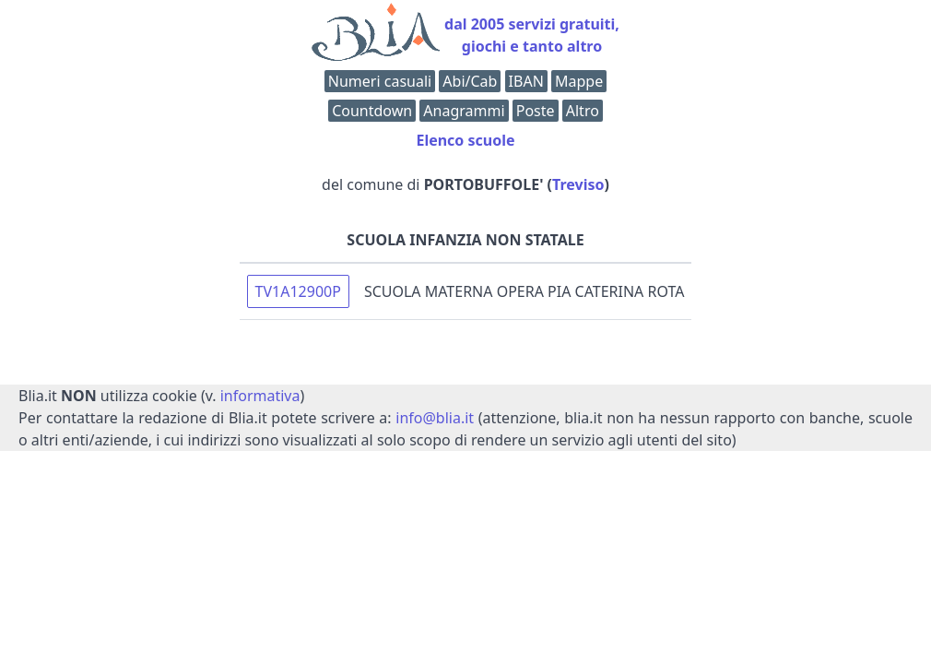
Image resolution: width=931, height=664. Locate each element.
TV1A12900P (298, 291)
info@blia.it (434, 418)
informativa (260, 395)
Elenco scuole (465, 140)
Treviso (578, 184)
